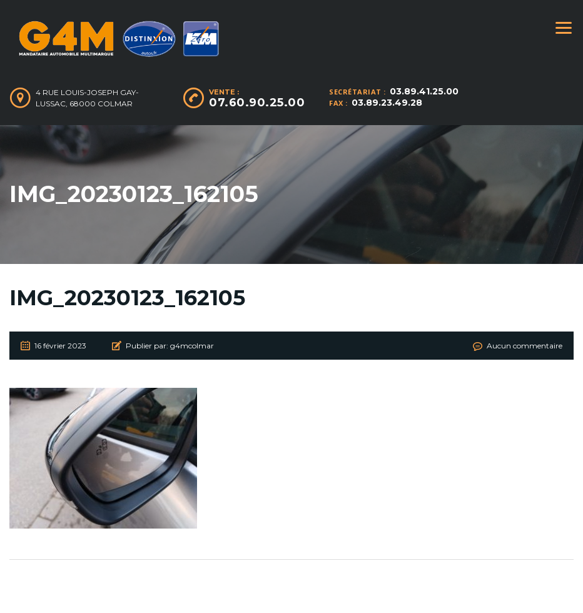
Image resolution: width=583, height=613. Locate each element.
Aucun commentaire (524, 345)
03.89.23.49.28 (387, 102)
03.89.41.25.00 (424, 91)
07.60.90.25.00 (257, 102)
